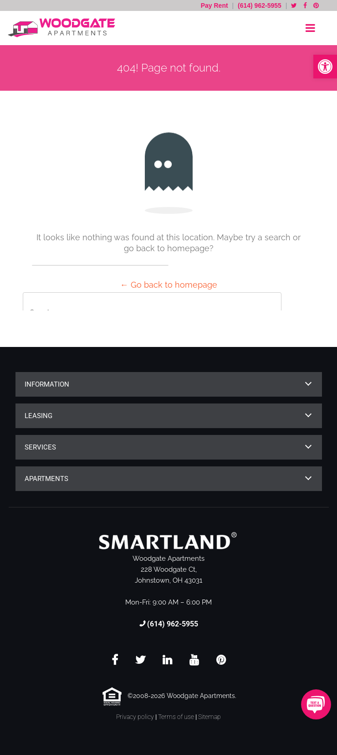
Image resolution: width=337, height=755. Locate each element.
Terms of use (176, 716)
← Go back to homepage (168, 285)
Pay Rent (215, 5)
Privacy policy (135, 716)
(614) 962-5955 (259, 5)
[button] (325, 66)
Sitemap (209, 716)
